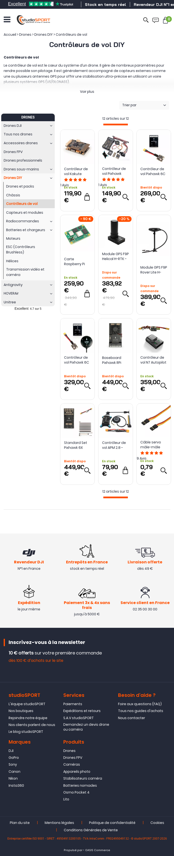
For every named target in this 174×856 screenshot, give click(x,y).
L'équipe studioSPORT (27, 703)
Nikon (13, 778)
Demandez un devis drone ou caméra (86, 727)
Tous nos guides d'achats (140, 710)
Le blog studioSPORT (26, 731)
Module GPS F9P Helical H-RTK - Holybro (115, 256)
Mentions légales (59, 822)
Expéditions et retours (82, 710)
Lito (66, 799)
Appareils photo (76, 771)
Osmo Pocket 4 (76, 792)
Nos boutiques (21, 710)
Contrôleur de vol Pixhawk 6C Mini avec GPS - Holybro (77, 360)
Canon (14, 771)
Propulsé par (73, 850)
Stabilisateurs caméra (82, 778)
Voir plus (87, 91)
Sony (13, 764)
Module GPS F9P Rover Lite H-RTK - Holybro (153, 270)
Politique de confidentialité (112, 822)
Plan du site (20, 822)
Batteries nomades (80, 785)
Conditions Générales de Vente (91, 830)
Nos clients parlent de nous (32, 724)
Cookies (157, 822)
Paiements (72, 703)
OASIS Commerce (97, 850)
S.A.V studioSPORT (78, 717)
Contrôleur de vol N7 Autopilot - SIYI (153, 360)
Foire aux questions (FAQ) (140, 703)
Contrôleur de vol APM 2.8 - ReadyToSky (114, 445)
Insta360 (16, 785)
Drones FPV (72, 757)
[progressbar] (115, 124)
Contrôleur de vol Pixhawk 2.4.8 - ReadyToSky (114, 171)
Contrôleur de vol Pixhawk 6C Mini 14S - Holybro (152, 171)
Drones (69, 750)
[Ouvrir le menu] (7, 20)
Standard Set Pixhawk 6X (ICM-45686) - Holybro (76, 445)
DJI (11, 750)
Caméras (71, 764)
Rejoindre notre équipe (28, 717)
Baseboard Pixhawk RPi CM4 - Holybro (114, 360)
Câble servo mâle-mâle (150, 445)
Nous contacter (131, 717)
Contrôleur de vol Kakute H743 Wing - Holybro (76, 171)
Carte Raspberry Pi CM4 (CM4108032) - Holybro (76, 261)
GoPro (14, 757)
